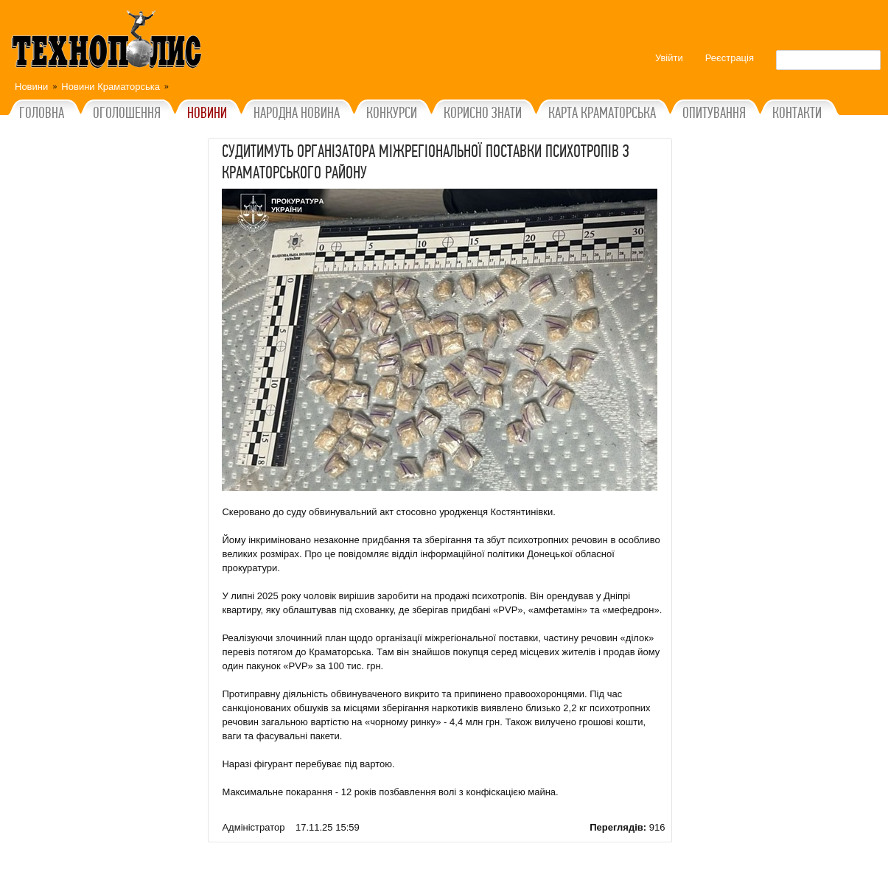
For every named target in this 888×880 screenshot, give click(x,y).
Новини (31, 86)
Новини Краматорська (110, 86)
